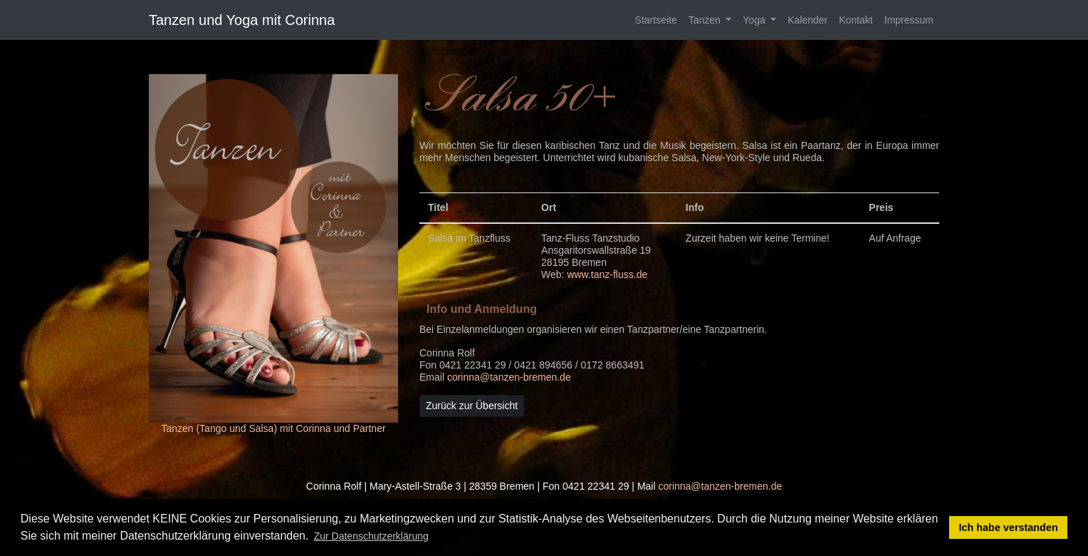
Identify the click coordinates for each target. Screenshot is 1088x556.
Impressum (908, 20)
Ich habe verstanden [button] (1008, 527)
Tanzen (706, 20)
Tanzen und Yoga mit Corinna (242, 20)
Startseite (656, 20)
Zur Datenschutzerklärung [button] (371, 536)
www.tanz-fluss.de (607, 274)
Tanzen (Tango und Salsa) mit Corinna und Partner (273, 428)
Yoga (755, 20)
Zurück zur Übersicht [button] (472, 405)
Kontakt (855, 20)
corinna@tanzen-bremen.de (509, 377)
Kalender (807, 20)
